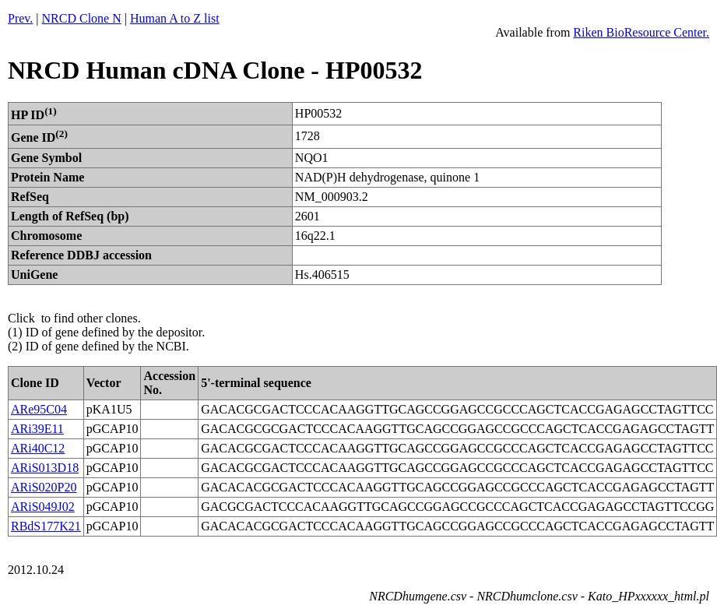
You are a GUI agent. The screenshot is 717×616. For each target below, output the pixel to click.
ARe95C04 (39, 409)
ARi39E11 (37, 428)
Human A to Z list (175, 18)
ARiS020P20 (43, 487)
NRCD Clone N (81, 18)
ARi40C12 (38, 448)
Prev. (20, 18)
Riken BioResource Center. (641, 32)
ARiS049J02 (43, 506)
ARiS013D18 (45, 467)
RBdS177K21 (46, 526)
